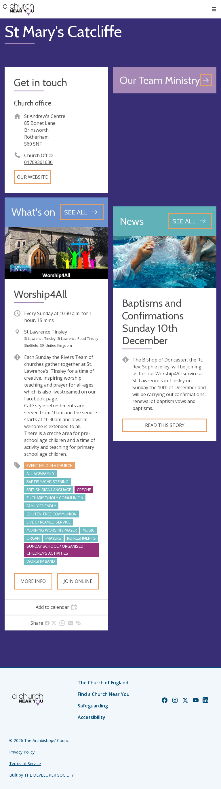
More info (33, 581)
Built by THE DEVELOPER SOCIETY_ (42, 775)
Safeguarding (93, 706)
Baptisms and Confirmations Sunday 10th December (153, 322)
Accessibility (91, 717)
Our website (32, 177)
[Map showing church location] (164, 150)
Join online (78, 581)
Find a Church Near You (103, 694)
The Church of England (103, 682)
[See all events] (82, 212)
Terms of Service (25, 763)
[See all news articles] (190, 221)
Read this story (164, 425)
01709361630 (38, 162)
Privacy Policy (22, 752)
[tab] (56, 607)
